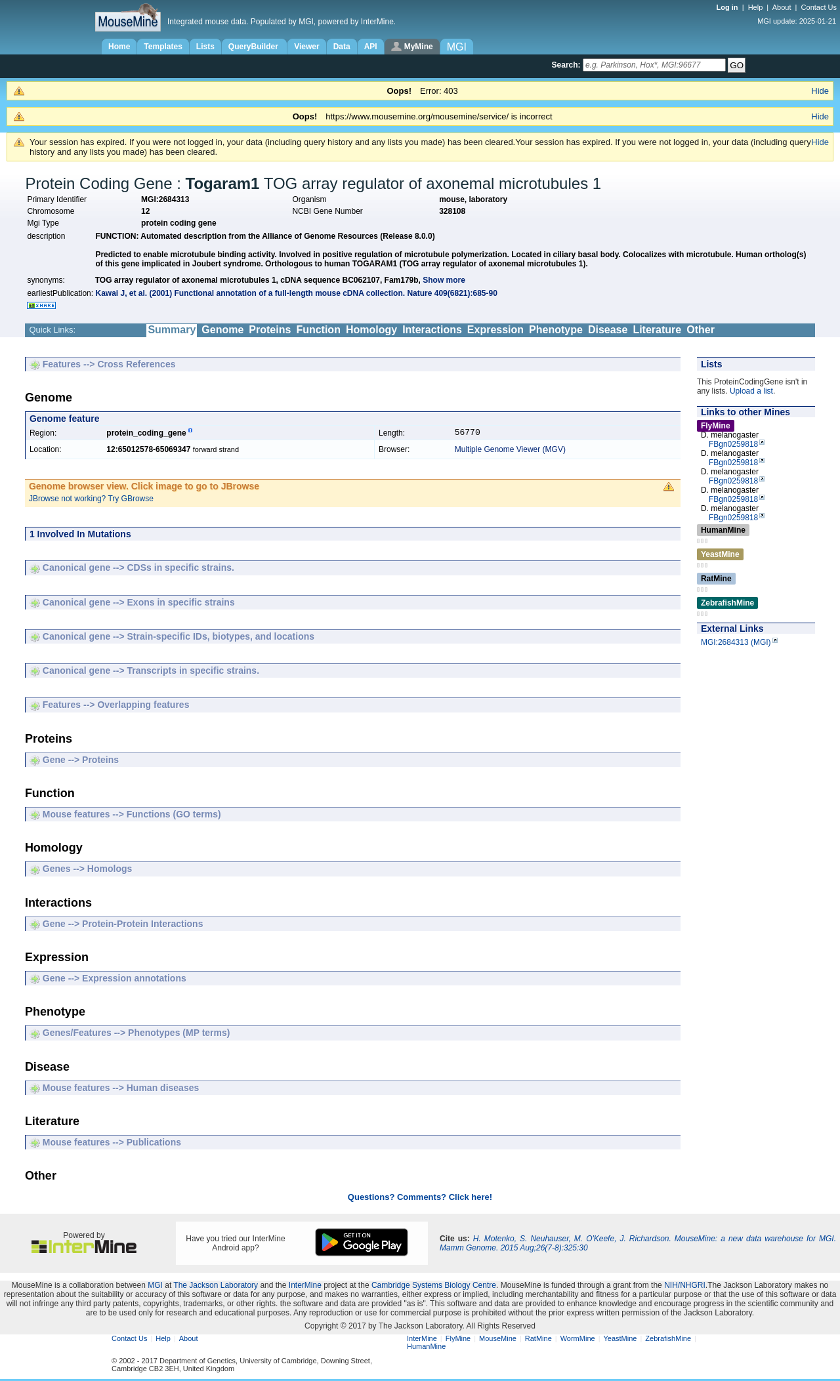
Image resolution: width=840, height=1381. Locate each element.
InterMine (305, 1287)
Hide (820, 91)
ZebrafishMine (668, 1340)
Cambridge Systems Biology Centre (433, 1287)
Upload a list (751, 391)
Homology (371, 329)
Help (755, 7)
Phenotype (556, 329)
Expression (495, 329)
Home (119, 46)
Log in (728, 7)
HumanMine (426, 1348)
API (370, 46)
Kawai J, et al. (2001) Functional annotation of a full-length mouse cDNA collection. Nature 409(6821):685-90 (296, 293)
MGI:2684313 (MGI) (736, 642)
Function (318, 329)
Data (341, 46)
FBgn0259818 (733, 444)
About (781, 7)
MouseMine (497, 1340)
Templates (163, 46)
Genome (222, 329)
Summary (172, 329)
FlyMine (458, 1340)
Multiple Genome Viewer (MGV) (510, 451)
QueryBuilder (254, 46)
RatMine (538, 1340)
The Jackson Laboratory (215, 1287)
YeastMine (620, 1340)
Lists (205, 46)
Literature (657, 329)
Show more (444, 280)
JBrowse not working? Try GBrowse (91, 500)
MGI (155, 1287)
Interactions (432, 329)
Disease (608, 329)
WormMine (577, 1340)
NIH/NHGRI (684, 1287)
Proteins (270, 329)
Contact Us (819, 7)
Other (700, 329)
